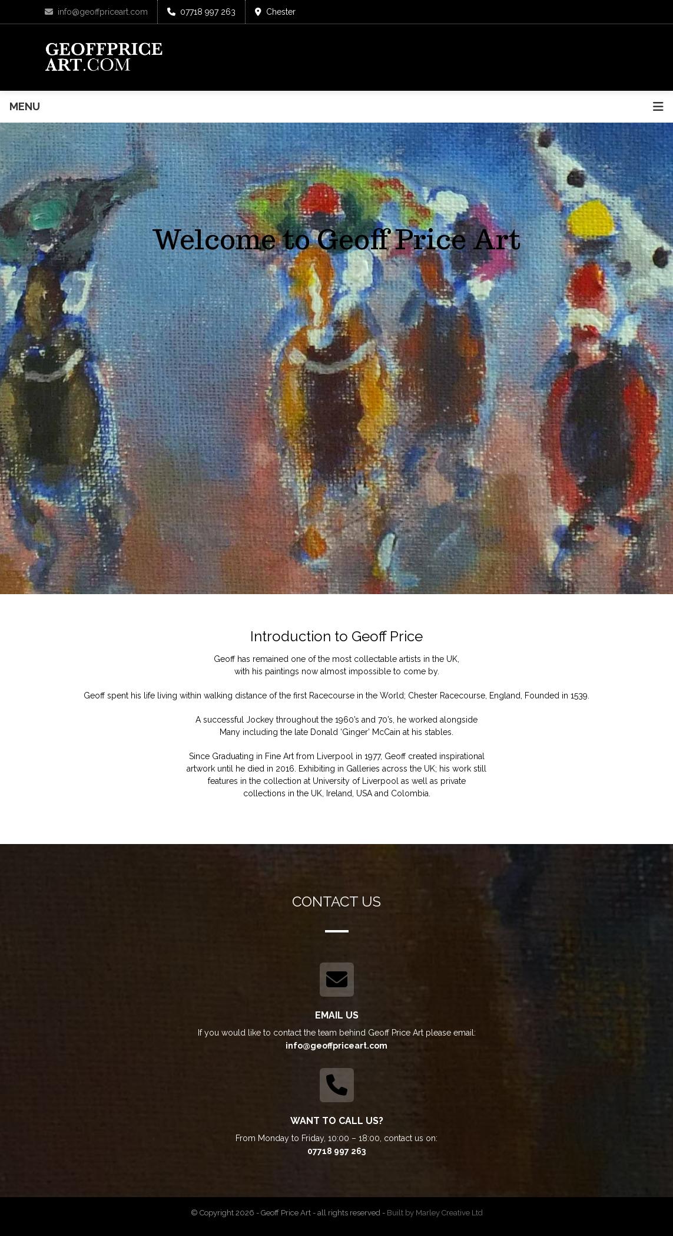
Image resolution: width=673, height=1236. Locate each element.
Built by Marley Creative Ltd (435, 1212)
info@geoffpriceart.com (96, 12)
